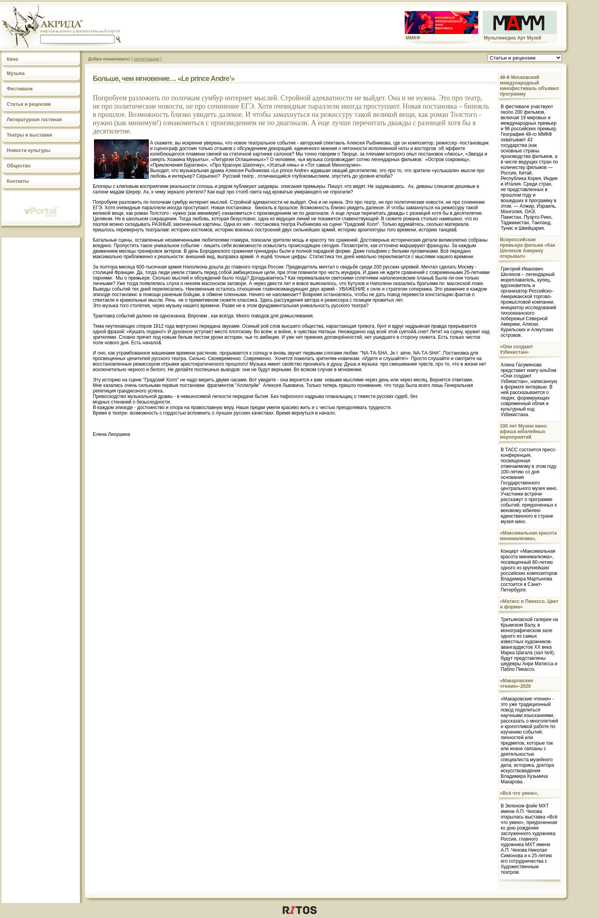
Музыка (15, 73)
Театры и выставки (29, 135)
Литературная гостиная (34, 119)
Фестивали (20, 89)
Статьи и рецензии (29, 104)
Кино (12, 59)
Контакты (18, 181)
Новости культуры (28, 150)
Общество (19, 166)
